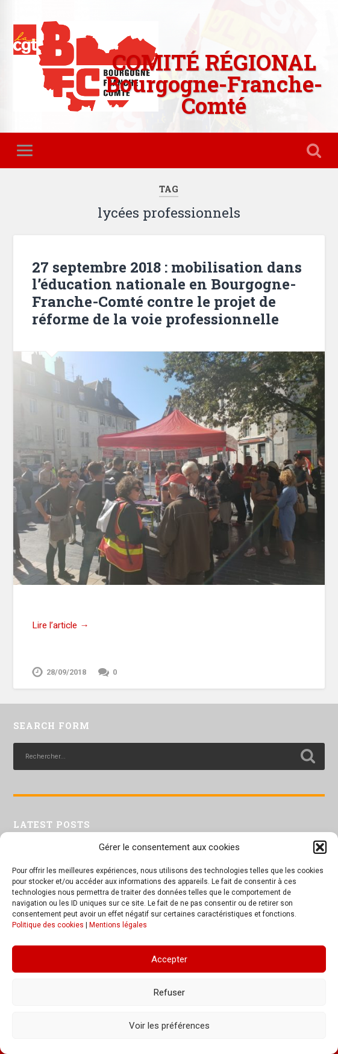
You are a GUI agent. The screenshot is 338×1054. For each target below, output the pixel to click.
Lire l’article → (60, 625)
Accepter (169, 959)
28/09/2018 (66, 672)
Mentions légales (118, 925)
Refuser (169, 992)
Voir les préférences (169, 1025)
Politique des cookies (48, 925)
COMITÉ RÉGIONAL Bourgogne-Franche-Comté (214, 84)
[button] (320, 847)
